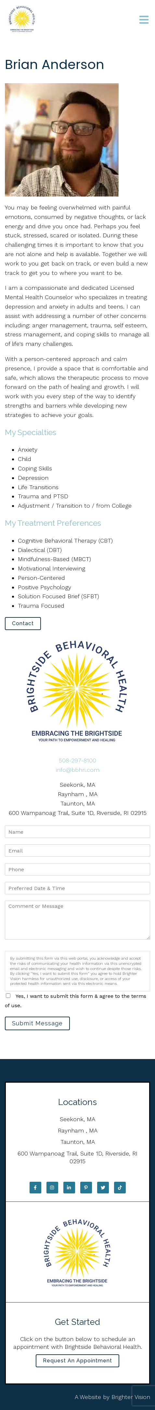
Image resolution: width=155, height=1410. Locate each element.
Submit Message (37, 1023)
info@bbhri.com (77, 769)
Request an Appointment (77, 1361)
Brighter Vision (130, 1396)
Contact (23, 623)
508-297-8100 (77, 760)
